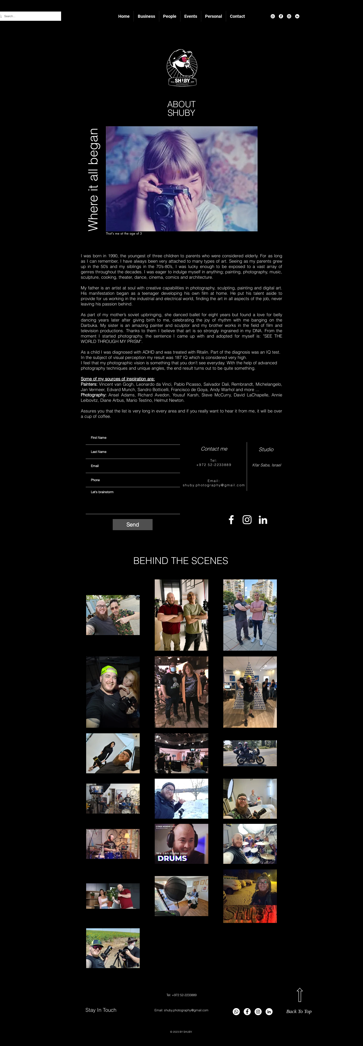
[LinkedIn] (297, 16)
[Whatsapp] (273, 16)
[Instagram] (289, 16)
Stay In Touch (102, 1010)
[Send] (133, 524)
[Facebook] (281, 16)
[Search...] (28, 16)
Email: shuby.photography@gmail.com (181, 1010)
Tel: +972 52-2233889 (181, 995)
